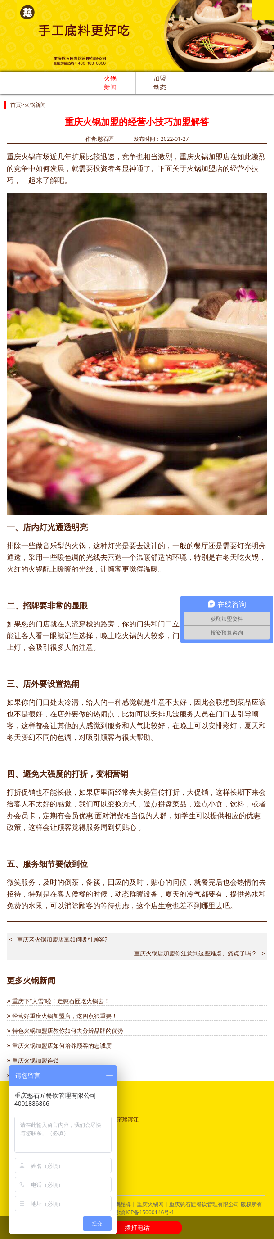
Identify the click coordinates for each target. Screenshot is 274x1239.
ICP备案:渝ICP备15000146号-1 (137, 1212)
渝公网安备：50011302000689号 (55, 1140)
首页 (15, 104)
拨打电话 (137, 1227)
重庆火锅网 (150, 1204)
